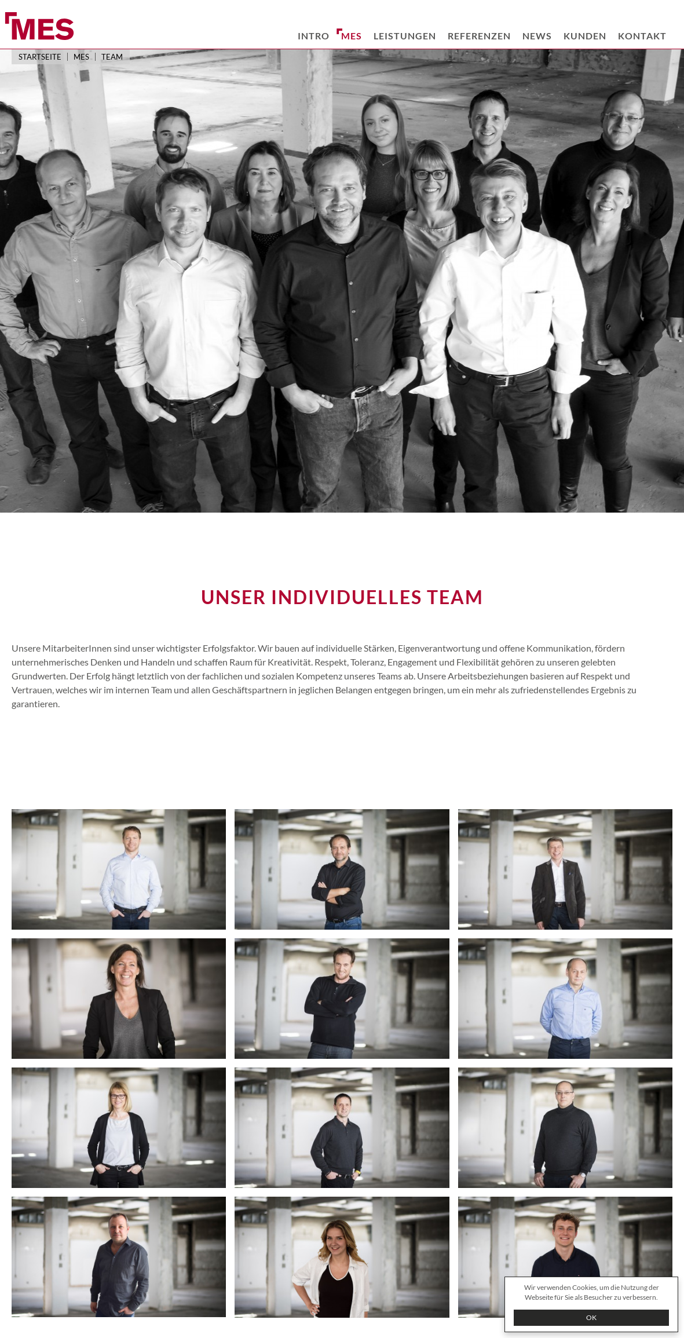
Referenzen (479, 35)
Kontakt (642, 35)
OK (591, 1317)
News (537, 35)
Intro (314, 35)
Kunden (585, 35)
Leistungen (405, 35)
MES (351, 35)
